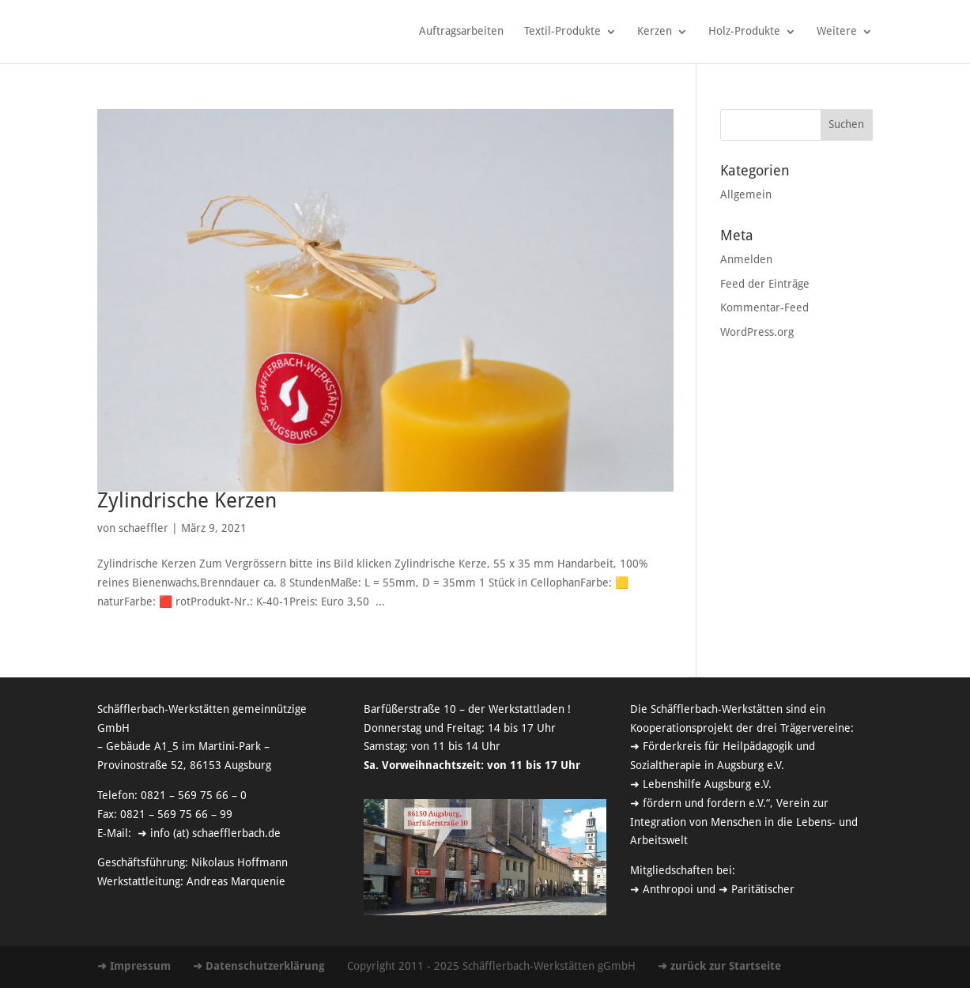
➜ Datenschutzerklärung (259, 966)
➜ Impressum (134, 966)
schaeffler (143, 528)
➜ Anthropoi (661, 890)
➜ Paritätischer (756, 890)
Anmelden (746, 260)
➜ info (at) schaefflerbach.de (207, 833)
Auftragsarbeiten (461, 31)
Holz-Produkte (744, 31)
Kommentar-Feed (764, 308)
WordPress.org (757, 332)
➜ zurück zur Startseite (719, 966)
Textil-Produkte (562, 31)
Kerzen (654, 31)
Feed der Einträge (765, 284)
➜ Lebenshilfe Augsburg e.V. (701, 784)
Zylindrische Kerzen (187, 502)
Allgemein (746, 195)
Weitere (837, 31)
